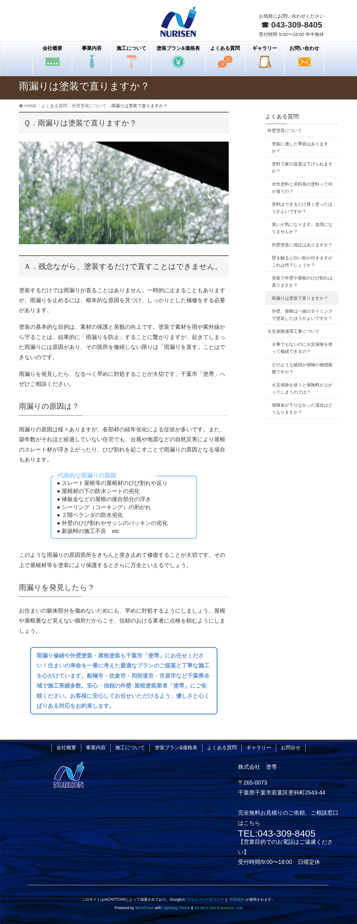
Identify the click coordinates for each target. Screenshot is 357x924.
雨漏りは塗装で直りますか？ (300, 298)
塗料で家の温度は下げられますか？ (302, 167)
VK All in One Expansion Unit (218, 908)
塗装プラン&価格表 (176, 747)
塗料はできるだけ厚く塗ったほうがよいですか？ (302, 208)
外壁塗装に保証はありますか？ (302, 244)
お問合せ (291, 747)
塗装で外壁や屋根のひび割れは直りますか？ (302, 281)
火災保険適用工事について (293, 331)
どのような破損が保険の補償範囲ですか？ (302, 368)
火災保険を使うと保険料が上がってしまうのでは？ (302, 388)
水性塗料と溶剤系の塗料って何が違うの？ (302, 188)
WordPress (144, 908)
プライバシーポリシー (205, 899)
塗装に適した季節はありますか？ (300, 147)
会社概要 (66, 747)
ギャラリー (258, 747)
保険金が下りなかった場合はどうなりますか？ (302, 409)
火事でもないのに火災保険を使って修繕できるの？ (302, 348)
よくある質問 (282, 116)
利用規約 (237, 899)
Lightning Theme (176, 908)
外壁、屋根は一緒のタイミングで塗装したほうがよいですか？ (302, 315)
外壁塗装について (284, 130)
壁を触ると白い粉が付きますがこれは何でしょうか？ (302, 261)
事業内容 (96, 747)
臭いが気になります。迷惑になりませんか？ (302, 228)
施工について (130, 747)
